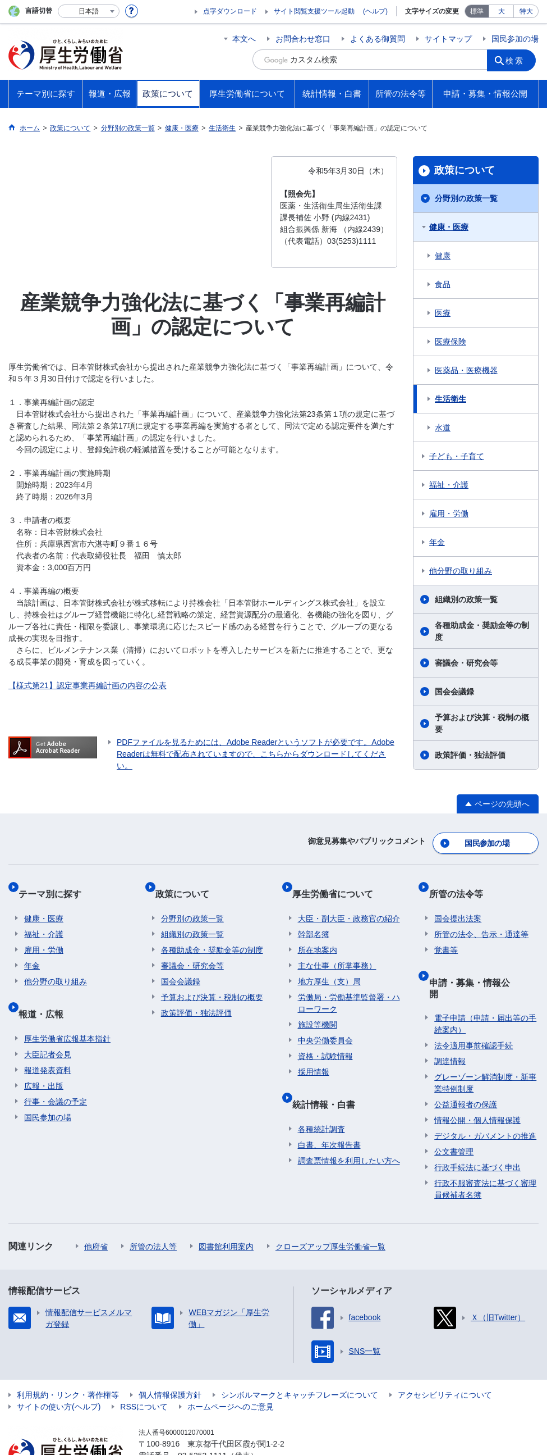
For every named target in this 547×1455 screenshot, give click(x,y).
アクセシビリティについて (445, 1355)
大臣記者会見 (47, 1025)
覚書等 (446, 933)
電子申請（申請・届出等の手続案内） (485, 984)
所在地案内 (317, 933)
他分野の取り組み (460, 570)
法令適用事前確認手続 (473, 1005)
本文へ (244, 39)
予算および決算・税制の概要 (482, 723)
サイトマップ (448, 39)
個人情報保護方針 (170, 1355)
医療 (443, 312)
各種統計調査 (321, 1099)
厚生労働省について (338, 883)
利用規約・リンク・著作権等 (68, 1355)
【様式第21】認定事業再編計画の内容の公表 (87, 685)
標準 (477, 11)
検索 (518, 59)
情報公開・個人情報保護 (477, 1080)
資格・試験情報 (325, 1039)
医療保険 (450, 341)
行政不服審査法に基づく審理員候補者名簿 (485, 1149)
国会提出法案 (457, 901)
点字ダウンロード (230, 11)
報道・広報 (46, 990)
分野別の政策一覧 (466, 198)
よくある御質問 (377, 39)
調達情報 (450, 1021)
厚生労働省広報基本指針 (67, 1009)
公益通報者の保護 (465, 1064)
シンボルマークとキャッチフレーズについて (299, 1355)
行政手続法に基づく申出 (477, 1127)
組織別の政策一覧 (466, 599)
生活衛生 (450, 398)
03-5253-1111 (202, 1415)
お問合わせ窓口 (302, 39)
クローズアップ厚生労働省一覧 (330, 1206)
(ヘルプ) (375, 11)
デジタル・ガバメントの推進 (485, 1096)
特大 (526, 11)
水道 (443, 427)
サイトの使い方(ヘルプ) (58, 1366)
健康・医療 (448, 226)
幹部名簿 (313, 917)
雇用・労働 (448, 513)
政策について (464, 170)
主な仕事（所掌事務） (337, 948)
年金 (437, 542)
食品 (443, 284)
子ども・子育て (456, 456)
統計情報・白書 (329, 1081)
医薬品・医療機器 (466, 370)
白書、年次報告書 (329, 1115)
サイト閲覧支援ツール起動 (314, 11)
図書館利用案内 (226, 1206)
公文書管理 (454, 1111)
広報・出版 (43, 1056)
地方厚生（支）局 (329, 964)
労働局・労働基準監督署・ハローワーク (349, 986)
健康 (443, 255)
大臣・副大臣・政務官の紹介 (349, 901)
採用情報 (313, 1055)
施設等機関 (317, 1007)
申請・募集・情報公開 (479, 959)
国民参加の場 (515, 39)
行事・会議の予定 (55, 1072)
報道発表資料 (47, 1040)
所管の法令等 (461, 883)
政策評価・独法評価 (470, 755)
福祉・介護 (448, 484)
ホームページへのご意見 (230, 1366)
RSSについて (144, 1366)
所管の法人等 (153, 1206)
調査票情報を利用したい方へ (349, 1131)
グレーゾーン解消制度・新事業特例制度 (485, 1043)
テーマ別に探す (55, 883)
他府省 (96, 1206)
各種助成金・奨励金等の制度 (482, 631)
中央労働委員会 (325, 1023)
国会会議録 (454, 691)
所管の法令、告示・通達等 (481, 917)
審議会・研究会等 (466, 662)
